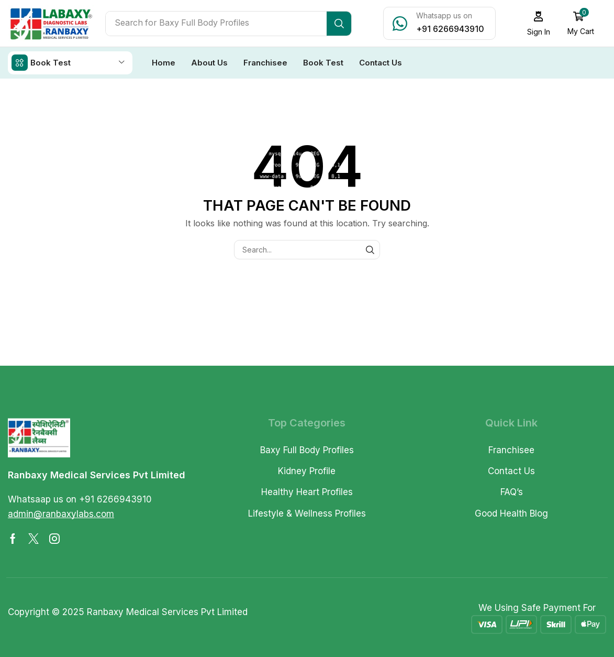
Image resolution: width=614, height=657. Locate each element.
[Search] (339, 24)
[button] (538, 23)
